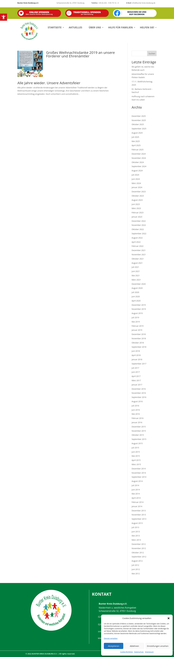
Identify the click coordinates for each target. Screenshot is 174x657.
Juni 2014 (136, 489)
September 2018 (139, 347)
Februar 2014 (137, 502)
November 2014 (139, 473)
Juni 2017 (136, 372)
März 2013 (136, 540)
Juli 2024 (135, 174)
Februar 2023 (137, 212)
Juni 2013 (136, 531)
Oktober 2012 (138, 552)
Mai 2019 (136, 321)
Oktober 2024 (138, 162)
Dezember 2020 (139, 284)
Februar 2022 (137, 246)
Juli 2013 (135, 527)
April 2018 (136, 355)
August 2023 (137, 200)
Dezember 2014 (139, 468)
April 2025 (136, 145)
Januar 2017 (137, 384)
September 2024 (139, 166)
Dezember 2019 (139, 305)
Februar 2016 (137, 418)
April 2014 (136, 498)
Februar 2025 (137, 149)
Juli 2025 (135, 137)
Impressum (149, 652)
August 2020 (137, 288)
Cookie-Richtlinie (126, 652)
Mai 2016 (136, 414)
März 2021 (136, 279)
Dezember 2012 (139, 544)
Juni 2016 (136, 410)
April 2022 (136, 242)
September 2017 (139, 363)
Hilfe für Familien (120, 27)
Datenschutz (139, 652)
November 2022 (139, 225)
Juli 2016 (135, 405)
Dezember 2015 (139, 426)
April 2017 (136, 376)
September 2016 (139, 397)
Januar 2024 (137, 187)
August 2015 (137, 443)
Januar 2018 (137, 359)
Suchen (152, 53)
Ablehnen (134, 646)
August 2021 (137, 263)
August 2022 (137, 237)
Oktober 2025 (138, 124)
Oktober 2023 (138, 195)
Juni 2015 (136, 452)
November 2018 (139, 338)
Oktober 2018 (138, 342)
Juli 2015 (135, 447)
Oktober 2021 (138, 258)
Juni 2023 (136, 204)
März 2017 (136, 380)
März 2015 (136, 464)
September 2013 (139, 519)
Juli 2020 (135, 292)
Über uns (95, 27)
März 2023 (136, 208)
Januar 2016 (137, 422)
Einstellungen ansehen (157, 646)
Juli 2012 (135, 565)
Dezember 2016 (139, 389)
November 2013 (139, 514)
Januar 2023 (137, 216)
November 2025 (139, 120)
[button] (3, 17)
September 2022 (139, 233)
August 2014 (137, 481)
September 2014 (139, 477)
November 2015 (139, 431)
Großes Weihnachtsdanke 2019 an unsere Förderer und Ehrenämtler (80, 54)
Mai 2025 (136, 141)
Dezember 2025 (139, 116)
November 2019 (139, 309)
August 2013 (137, 523)
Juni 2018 (136, 351)
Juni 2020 (136, 296)
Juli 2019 (135, 317)
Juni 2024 (136, 179)
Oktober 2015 (138, 435)
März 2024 (136, 183)
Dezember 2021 (139, 250)
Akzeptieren (113, 646)
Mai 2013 (136, 535)
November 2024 (139, 158)
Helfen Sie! (147, 27)
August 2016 (137, 401)
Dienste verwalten (111, 638)
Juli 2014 (135, 485)
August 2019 (137, 313)
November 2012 (139, 548)
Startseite (55, 27)
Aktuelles (75, 27)
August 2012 (137, 561)
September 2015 (139, 439)
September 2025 (139, 128)
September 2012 (139, 556)
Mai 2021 (136, 275)
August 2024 (137, 170)
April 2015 (136, 460)
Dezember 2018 (139, 334)
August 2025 (137, 133)
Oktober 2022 (138, 229)
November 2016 (139, 393)
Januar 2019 (137, 330)
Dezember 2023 (139, 191)
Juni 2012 (136, 569)
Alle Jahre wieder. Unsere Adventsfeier (48, 82)
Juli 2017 (135, 368)
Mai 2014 (136, 493)
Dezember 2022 (139, 221)
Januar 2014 (137, 506)
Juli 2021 (135, 267)
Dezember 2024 (139, 153)
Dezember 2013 (139, 510)
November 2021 (139, 254)
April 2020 (136, 300)
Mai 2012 (136, 573)
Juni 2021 (136, 271)
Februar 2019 (137, 326)
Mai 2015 (136, 456)
